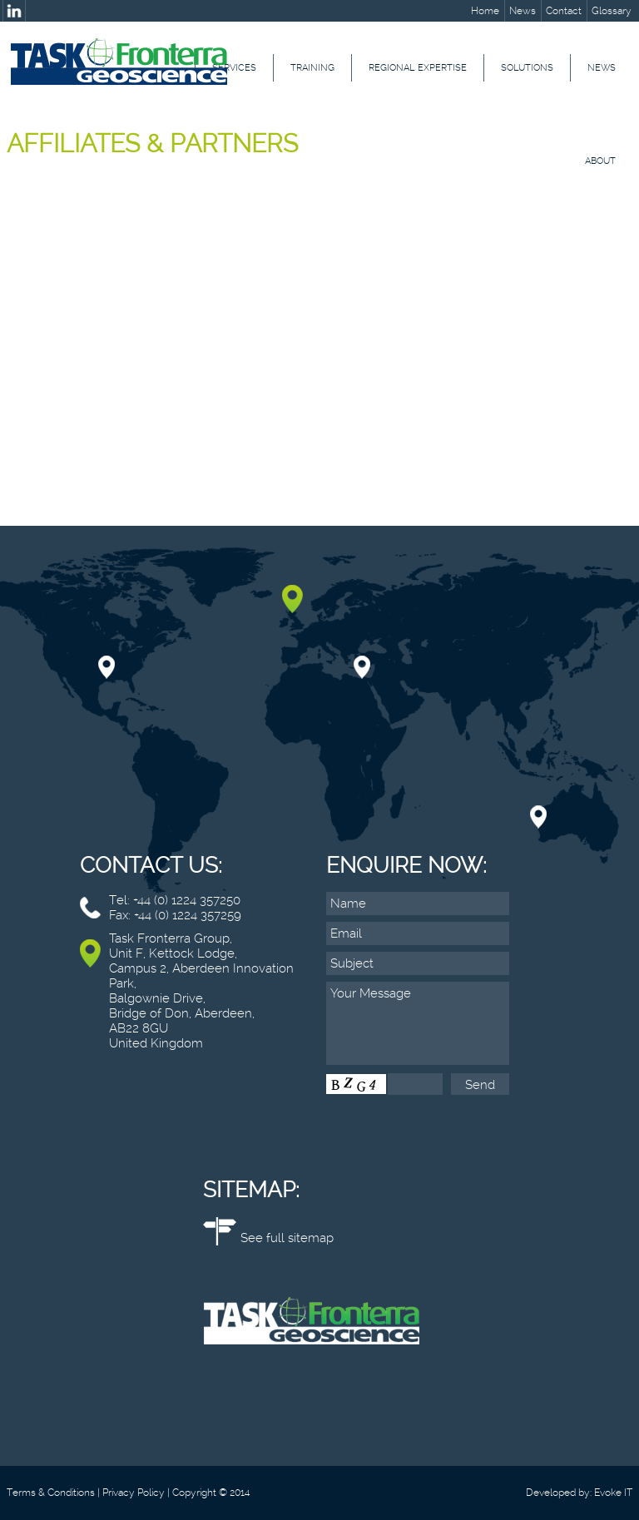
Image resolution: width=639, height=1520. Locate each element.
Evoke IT (613, 1492)
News (522, 11)
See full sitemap (287, 1237)
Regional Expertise (418, 67)
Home (485, 11)
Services (234, 67)
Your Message (417, 1023)
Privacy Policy (133, 1492)
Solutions (527, 67)
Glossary (612, 11)
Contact (564, 11)
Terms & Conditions (51, 1492)
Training (312, 67)
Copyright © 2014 (211, 1492)
